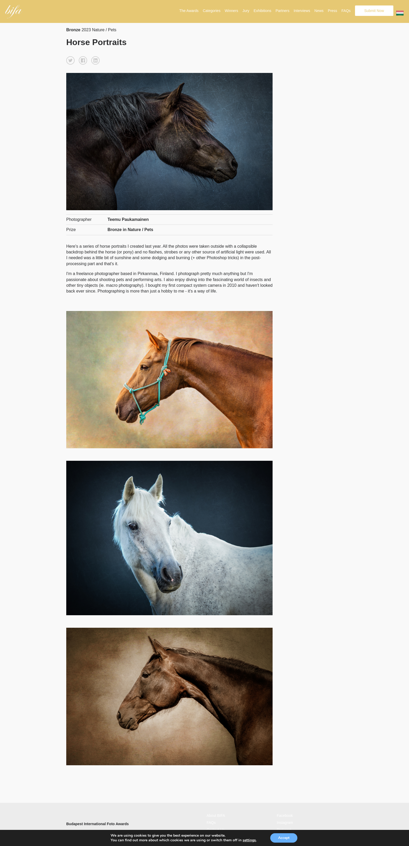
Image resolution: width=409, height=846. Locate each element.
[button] (70, 60)
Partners (282, 11)
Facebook (285, 815)
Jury (245, 11)
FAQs (346, 11)
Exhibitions (262, 11)
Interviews (302, 11)
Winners (231, 11)
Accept (284, 837)
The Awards (189, 11)
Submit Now (374, 11)
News (318, 11)
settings (249, 840)
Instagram (285, 822)
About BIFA (216, 815)
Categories (211, 11)
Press (332, 11)
